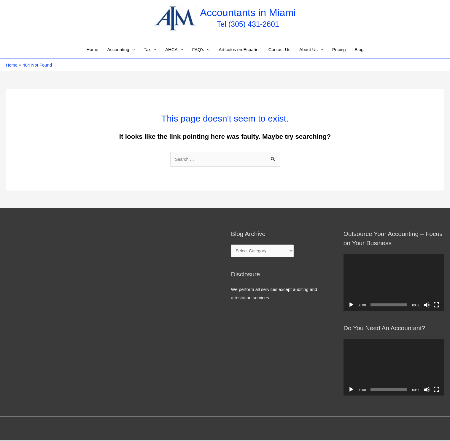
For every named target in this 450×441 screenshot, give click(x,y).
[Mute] (427, 305)
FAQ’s (198, 49)
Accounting (118, 49)
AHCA (171, 49)
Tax (147, 49)
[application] (394, 282)
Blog (359, 49)
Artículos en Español (239, 49)
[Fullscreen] (436, 305)
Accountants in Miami (248, 12)
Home (92, 49)
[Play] (351, 305)
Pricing (339, 49)
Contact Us (279, 49)
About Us (308, 49)
